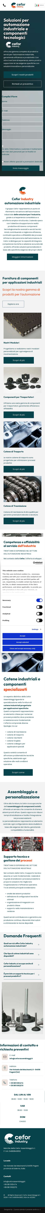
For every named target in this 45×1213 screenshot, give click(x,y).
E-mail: (5, 111)
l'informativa (14, 149)
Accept (22, 636)
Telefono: (6, 120)
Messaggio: (6, 129)
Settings (35, 629)
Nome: (4, 101)
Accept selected (22, 642)
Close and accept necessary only (22, 648)
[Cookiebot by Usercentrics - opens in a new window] (33, 563)
